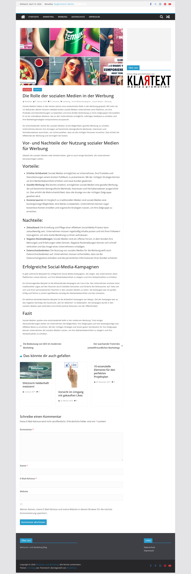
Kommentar (27, 429)
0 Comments (53, 101)
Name (24, 465)
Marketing (48, 17)
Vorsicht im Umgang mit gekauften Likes (70, 393)
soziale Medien (97, 101)
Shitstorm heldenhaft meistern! (36, 384)
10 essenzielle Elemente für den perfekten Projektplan (104, 371)
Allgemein (27, 90)
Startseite (33, 17)
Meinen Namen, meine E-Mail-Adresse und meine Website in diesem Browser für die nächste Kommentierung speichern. (66, 511)
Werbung (62, 17)
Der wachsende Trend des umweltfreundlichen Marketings (105, 345)
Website (24, 491)
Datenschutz (78, 17)
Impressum (94, 17)
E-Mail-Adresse (28, 478)
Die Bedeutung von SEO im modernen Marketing (40, 345)
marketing (66, 101)
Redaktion (28, 101)
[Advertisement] (149, 44)
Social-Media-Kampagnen (81, 101)
